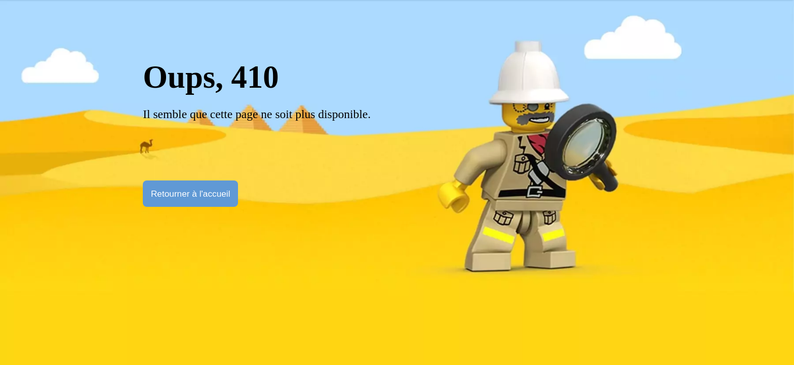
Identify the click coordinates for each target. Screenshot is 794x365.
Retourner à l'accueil (190, 194)
